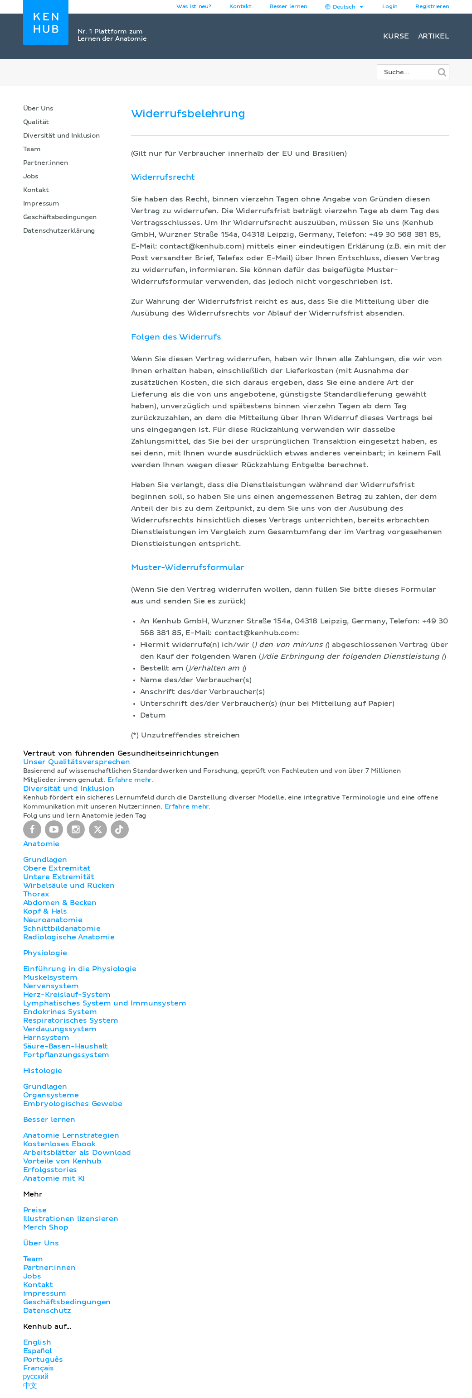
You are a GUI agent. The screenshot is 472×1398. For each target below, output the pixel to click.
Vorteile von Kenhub (62, 1161)
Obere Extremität (57, 868)
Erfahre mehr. (130, 780)
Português (43, 1359)
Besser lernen (288, 7)
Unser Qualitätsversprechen (76, 762)
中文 (30, 1385)
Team (32, 149)
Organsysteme (51, 1095)
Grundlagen (45, 859)
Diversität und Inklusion (61, 136)
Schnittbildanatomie (62, 928)
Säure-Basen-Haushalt (65, 1046)
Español (37, 1351)
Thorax (36, 894)
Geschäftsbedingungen (60, 217)
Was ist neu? (193, 7)
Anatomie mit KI (54, 1178)
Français (38, 1368)
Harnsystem (46, 1037)
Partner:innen (45, 163)
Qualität (36, 122)
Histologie (42, 1070)
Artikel (433, 36)
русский (36, 1376)
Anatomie (41, 843)
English (37, 1342)
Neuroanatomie (53, 920)
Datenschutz (47, 1310)
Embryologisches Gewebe (72, 1103)
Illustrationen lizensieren (70, 1218)
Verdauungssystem (60, 1029)
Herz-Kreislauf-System (67, 994)
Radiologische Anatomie (69, 937)
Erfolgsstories (50, 1169)
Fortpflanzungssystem (66, 1054)
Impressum (41, 204)
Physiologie (45, 953)
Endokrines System (60, 1011)
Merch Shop (45, 1227)
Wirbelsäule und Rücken (69, 885)
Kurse (396, 36)
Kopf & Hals (45, 911)
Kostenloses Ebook (59, 1144)
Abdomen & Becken (60, 902)
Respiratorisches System (70, 1020)
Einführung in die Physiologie (79, 968)
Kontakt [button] (240, 7)
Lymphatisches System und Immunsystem (104, 1003)
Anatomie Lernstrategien (71, 1135)
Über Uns (38, 108)
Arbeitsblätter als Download (77, 1152)
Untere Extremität (58, 877)
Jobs (30, 176)
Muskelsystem (50, 977)
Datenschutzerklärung (59, 231)
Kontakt (36, 190)
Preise (35, 1210)
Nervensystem (51, 986)
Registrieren (432, 7)
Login (389, 7)
